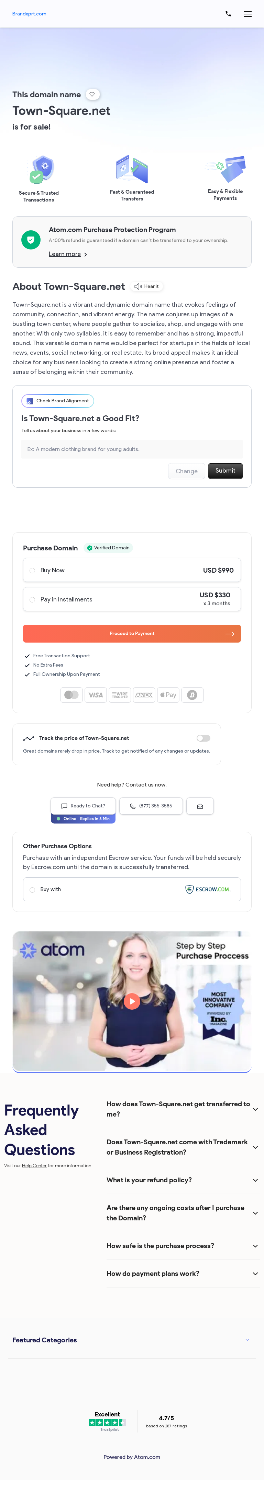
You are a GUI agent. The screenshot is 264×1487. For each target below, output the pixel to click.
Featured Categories (44, 1340)
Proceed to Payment (172, 633)
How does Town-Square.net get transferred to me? (178, 1109)
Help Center (34, 1166)
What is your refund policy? (149, 1180)
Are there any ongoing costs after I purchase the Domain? (175, 1213)
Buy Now (132, 570)
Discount (203, 738)
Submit (225, 470)
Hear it (146, 286)
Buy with (132, 889)
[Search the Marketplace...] (132, 449)
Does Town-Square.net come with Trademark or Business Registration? (177, 1147)
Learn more (68, 254)
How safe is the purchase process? (160, 1246)
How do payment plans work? (153, 1273)
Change (187, 471)
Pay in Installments (132, 599)
